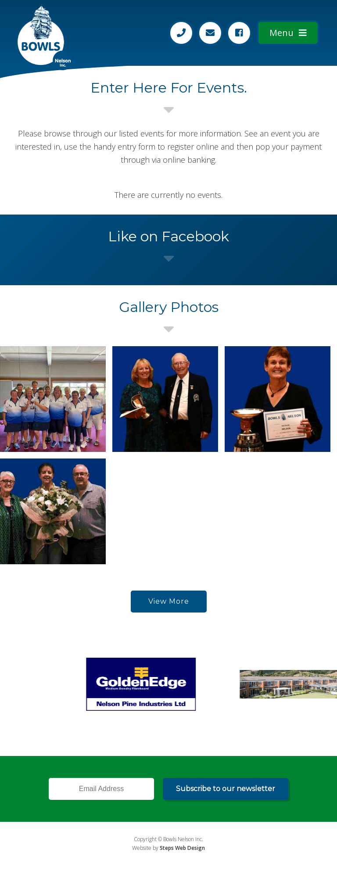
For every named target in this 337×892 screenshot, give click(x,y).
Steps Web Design (182, 848)
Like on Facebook (168, 236)
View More (168, 601)
